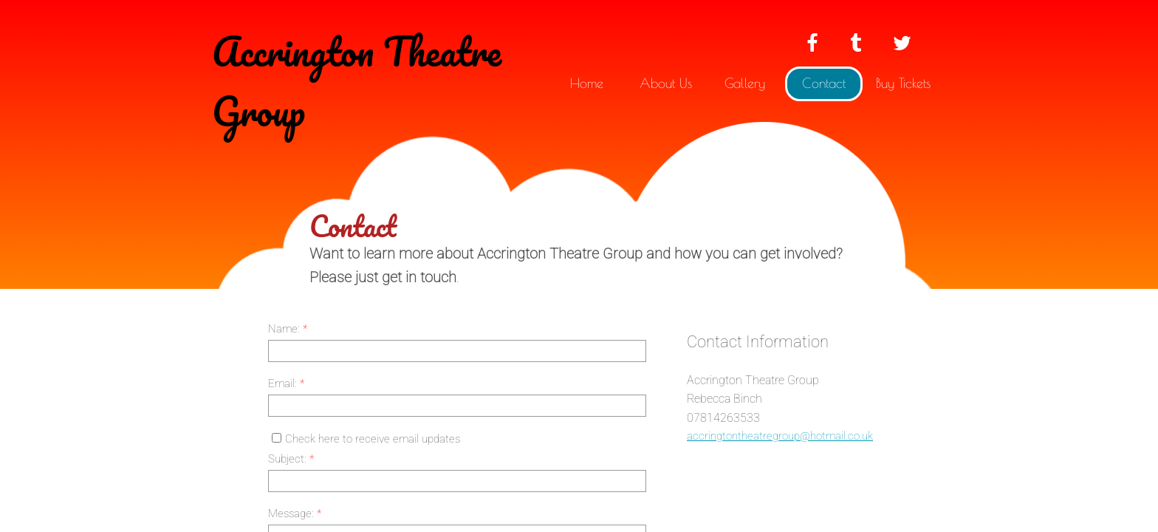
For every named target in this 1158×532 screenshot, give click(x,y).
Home (586, 83)
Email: (286, 383)
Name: (287, 328)
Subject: (291, 459)
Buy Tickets (903, 83)
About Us (666, 83)
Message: (294, 513)
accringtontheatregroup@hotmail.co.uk (780, 436)
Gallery (744, 83)
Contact (824, 83)
